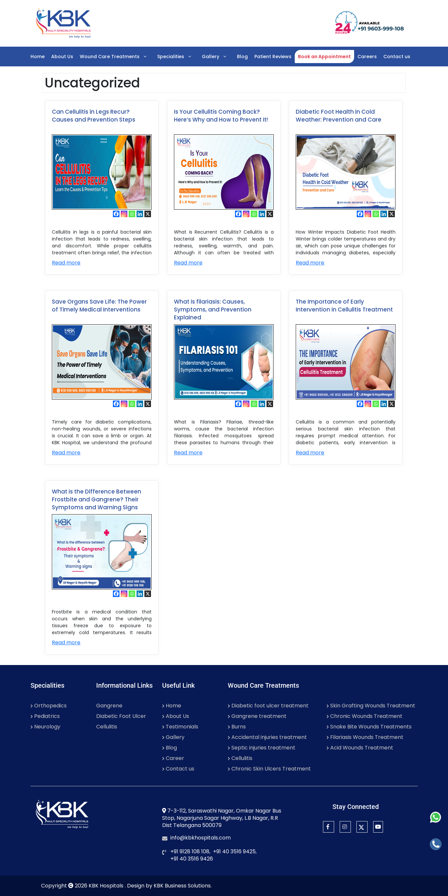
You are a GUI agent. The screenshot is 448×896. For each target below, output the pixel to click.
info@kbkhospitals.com (200, 837)
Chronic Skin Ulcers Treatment (269, 768)
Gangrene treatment (257, 716)
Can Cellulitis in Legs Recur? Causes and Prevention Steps (93, 116)
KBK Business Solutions (182, 885)
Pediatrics (45, 716)
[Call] (435, 844)
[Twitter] (362, 827)
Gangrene (109, 705)
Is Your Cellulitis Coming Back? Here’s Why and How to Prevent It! (221, 116)
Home (38, 56)
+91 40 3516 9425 (234, 851)
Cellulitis (106, 726)
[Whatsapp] (132, 214)
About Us (62, 56)
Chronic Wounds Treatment (364, 716)
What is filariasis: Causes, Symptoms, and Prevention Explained (212, 309)
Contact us (396, 56)
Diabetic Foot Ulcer (121, 716)
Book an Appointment (324, 56)
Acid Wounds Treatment (360, 747)
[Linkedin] (140, 214)
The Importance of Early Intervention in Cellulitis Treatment (344, 305)
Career (173, 758)
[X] (147, 214)
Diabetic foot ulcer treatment (268, 705)
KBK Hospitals (107, 885)
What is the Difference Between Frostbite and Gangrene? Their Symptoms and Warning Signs (96, 499)
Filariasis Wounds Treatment (365, 737)
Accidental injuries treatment (267, 737)
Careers (367, 56)
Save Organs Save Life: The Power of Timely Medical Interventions (99, 305)
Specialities (178, 56)
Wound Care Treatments (117, 56)
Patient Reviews (272, 56)
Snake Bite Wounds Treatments (369, 726)
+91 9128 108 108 (189, 851)
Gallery (218, 56)
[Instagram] (124, 214)
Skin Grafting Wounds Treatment (371, 705)
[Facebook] (116, 214)
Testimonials (180, 726)
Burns (237, 726)
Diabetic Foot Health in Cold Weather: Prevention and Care (338, 116)
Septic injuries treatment (261, 747)
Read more (66, 262)
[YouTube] (378, 827)
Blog (242, 56)
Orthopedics (49, 705)
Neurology (45, 726)
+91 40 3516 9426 (191, 858)
